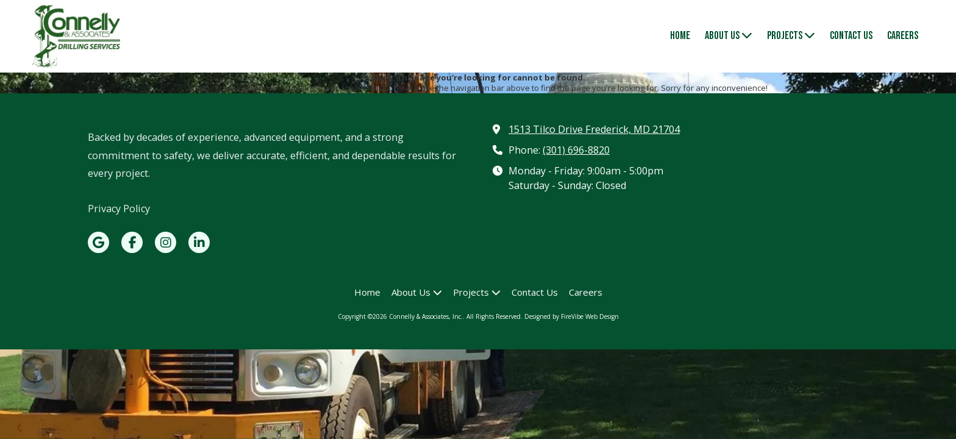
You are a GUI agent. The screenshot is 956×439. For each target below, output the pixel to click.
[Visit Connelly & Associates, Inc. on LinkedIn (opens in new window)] (199, 242)
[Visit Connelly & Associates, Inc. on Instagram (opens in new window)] (165, 242)
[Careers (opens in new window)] (903, 36)
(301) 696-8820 (576, 150)
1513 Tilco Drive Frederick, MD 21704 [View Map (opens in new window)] (594, 129)
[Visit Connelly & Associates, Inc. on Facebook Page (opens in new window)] (132, 242)
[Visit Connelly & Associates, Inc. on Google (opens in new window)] (98, 242)
